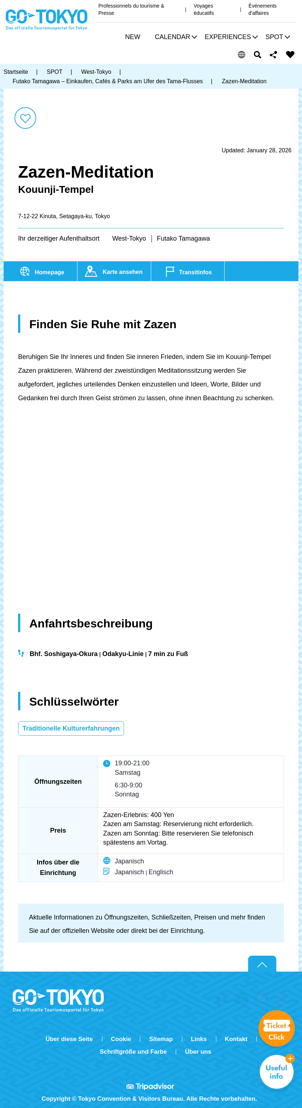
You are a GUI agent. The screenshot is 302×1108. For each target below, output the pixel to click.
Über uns (198, 1051)
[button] (175, 37)
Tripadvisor (151, 1086)
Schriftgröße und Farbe (133, 1051)
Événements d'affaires (262, 9)
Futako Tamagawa (183, 238)
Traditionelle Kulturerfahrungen (71, 728)
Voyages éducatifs (203, 9)
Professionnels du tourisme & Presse (131, 9)
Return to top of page (262, 964)
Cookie (121, 1039)
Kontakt (236, 1039)
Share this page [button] (273, 54)
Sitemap (161, 1039)
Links (199, 1039)
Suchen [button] (257, 54)
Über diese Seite (69, 1039)
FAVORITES (290, 54)
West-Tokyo (129, 238)
